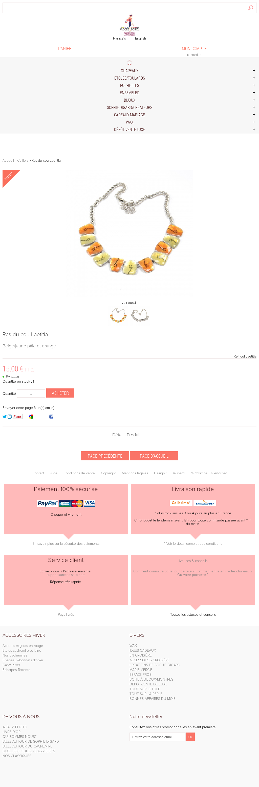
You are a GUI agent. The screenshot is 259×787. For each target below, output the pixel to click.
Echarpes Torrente (16, 670)
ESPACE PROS (141, 675)
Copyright (108, 473)
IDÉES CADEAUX (143, 650)
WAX (133, 646)
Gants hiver (11, 665)
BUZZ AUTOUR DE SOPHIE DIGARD (31, 741)
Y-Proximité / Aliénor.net (209, 473)
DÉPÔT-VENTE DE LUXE (148, 684)
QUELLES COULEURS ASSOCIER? (29, 751)
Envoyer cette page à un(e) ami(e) (28, 408)
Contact (38, 473)
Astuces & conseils (193, 561)
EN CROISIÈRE (141, 655)
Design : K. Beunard (169, 473)
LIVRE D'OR (11, 732)
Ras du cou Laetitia (25, 335)
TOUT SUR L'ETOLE (145, 689)
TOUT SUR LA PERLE (146, 694)
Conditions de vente (79, 473)
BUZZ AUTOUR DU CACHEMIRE (27, 746)
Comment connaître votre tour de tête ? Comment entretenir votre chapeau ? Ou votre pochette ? (192, 573)
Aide (53, 473)
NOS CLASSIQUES (17, 756)
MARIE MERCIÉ (141, 670)
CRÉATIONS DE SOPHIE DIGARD (155, 665)
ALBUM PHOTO (15, 727)
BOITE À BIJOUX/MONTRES (151, 679)
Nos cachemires (15, 655)
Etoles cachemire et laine (22, 650)
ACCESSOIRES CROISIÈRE (149, 660)
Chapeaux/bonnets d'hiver (23, 660)
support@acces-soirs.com (66, 575)
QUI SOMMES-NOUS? (20, 737)
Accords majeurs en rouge (23, 646)
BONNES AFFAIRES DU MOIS (153, 699)
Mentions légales (135, 473)
